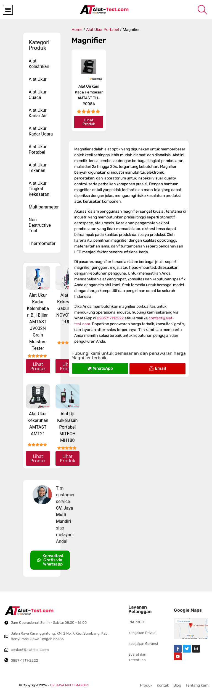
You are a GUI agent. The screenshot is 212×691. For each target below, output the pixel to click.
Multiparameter (43, 207)
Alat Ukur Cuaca (38, 94)
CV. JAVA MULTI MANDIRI (69, 685)
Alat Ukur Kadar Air (38, 113)
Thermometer (42, 243)
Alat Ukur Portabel (38, 149)
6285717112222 (110, 318)
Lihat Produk (38, 366)
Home (77, 29)
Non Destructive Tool (40, 225)
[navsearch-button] (202, 9)
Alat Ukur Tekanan (38, 167)
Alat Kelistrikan (39, 63)
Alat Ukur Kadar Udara (41, 131)
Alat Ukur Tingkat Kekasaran (39, 189)
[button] (8, 10)
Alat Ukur (38, 79)
